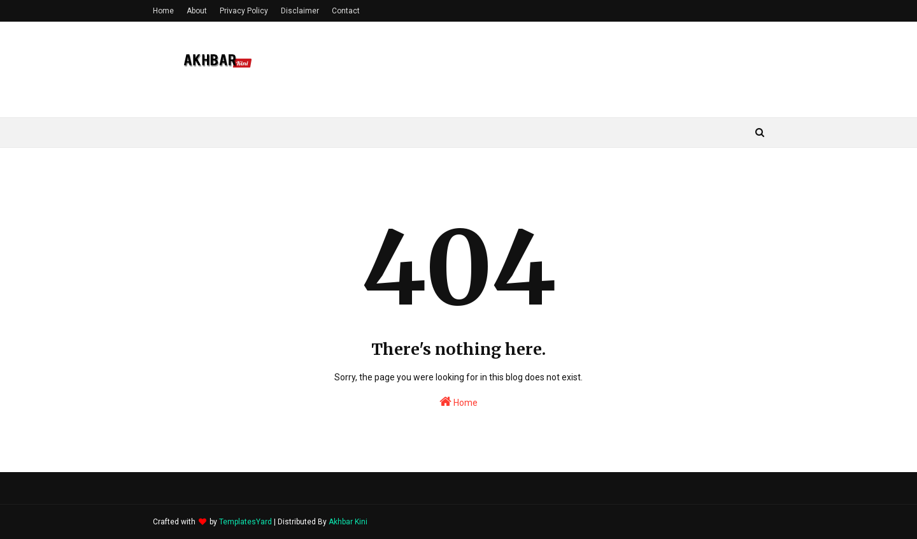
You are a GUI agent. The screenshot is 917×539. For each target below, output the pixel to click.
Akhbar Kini (348, 521)
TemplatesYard (245, 521)
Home (163, 10)
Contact (346, 10)
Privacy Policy (244, 10)
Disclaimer (300, 10)
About (197, 10)
